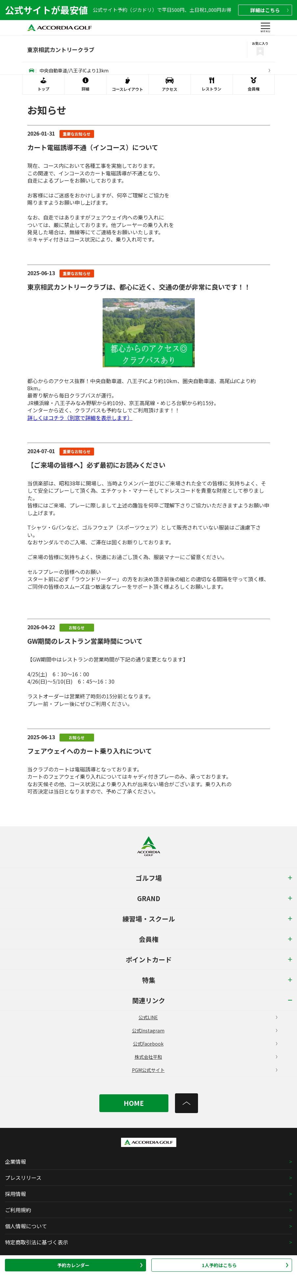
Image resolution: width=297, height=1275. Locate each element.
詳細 (269, 10)
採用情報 (15, 1194)
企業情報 (15, 1161)
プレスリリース (23, 1178)
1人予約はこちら (245, 1265)
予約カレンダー (100, 1265)
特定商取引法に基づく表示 (36, 1242)
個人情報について (26, 1226)
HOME (134, 1103)
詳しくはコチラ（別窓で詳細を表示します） (80, 418)
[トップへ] (186, 1103)
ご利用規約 (18, 1210)
